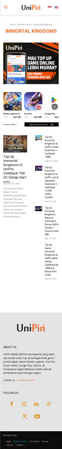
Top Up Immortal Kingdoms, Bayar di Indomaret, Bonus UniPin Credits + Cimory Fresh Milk (52, 221)
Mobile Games (24, 24)
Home (13, 24)
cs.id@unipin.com (26, 380)
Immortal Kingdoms (12, 151)
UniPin (6, 182)
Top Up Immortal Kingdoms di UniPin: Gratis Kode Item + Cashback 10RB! (52, 147)
